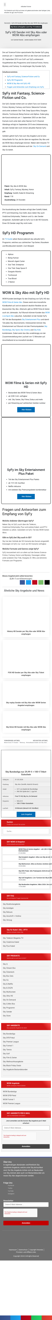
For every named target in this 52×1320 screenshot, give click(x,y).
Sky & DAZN (8, 988)
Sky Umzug (7, 920)
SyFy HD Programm (15, 80)
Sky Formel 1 (8, 1046)
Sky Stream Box (9, 968)
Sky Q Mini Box (9, 1004)
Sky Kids (37, 330)
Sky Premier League (11, 1042)
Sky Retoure (7, 912)
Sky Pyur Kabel (9, 946)
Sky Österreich (8, 972)
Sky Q (5, 964)
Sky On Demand (39, 146)
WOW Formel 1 (9, 1099)
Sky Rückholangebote (11, 904)
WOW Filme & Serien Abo (12, 302)
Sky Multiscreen (9, 992)
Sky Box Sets (8, 976)
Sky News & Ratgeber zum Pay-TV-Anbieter (26, 27)
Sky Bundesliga (9, 1034)
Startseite (7, 23)
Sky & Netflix (8, 984)
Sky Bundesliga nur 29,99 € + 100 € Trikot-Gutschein (26, 773)
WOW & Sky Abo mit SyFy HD (18, 83)
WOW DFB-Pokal (9, 1095)
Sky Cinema (25, 330)
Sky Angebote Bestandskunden (15, 1069)
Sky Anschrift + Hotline (12, 916)
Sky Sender (7, 1012)
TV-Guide (8, 239)
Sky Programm (9, 1008)
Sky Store (6, 1016)
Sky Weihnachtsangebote (13, 1061)
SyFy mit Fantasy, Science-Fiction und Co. (23, 76)
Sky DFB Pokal (9, 1038)
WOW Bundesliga (10, 1091)
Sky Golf (6, 1054)
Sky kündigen (8, 908)
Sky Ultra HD (8, 996)
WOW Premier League (11, 1103)
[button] (5, 4)
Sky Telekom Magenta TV (13, 938)
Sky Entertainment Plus (31, 319)
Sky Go (6, 980)
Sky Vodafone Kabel (11, 942)
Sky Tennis (7, 1050)
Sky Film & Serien (10, 1058)
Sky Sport (16, 330)
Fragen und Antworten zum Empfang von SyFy (25, 87)
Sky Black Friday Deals (12, 1065)
